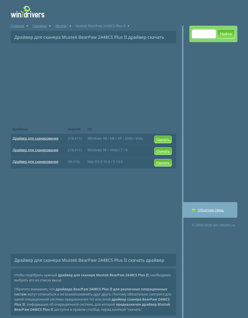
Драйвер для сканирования (35, 138)
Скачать (163, 139)
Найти (226, 34)
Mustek (61, 26)
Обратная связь (211, 210)
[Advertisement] (93, 83)
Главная (17, 26)
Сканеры (39, 26)
